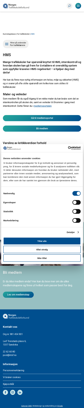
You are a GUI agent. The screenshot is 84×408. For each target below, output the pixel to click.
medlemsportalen (43, 106)
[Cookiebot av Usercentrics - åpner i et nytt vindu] (68, 148)
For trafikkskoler (23, 34)
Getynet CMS (26, 406)
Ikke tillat (42, 258)
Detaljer (71, 232)
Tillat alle (42, 241)
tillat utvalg (42, 249)
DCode (60, 406)
